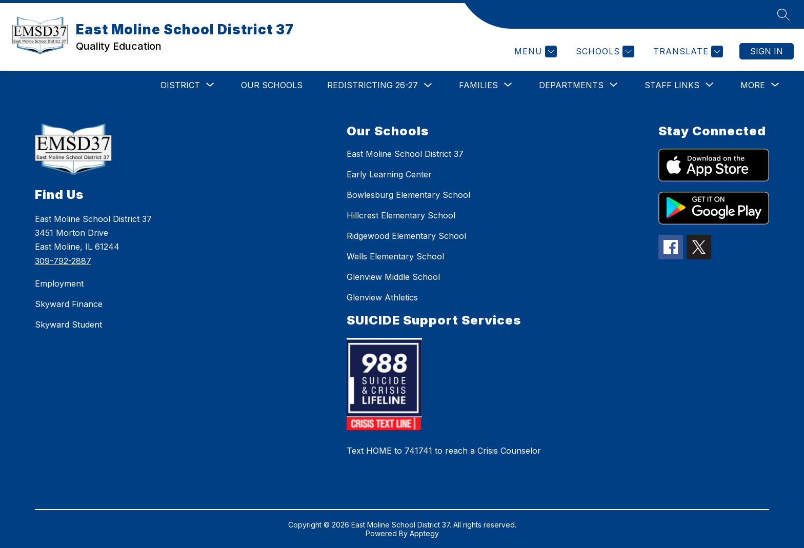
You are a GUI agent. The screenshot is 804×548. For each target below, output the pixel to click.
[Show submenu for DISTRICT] (180, 85)
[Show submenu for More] (752, 85)
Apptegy (424, 533)
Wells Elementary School (395, 256)
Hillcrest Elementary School (401, 215)
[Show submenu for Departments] (571, 85)
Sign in (766, 51)
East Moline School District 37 (405, 154)
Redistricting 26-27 (372, 85)
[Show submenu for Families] (478, 85)
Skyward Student (68, 324)
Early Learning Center (389, 174)
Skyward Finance (69, 304)
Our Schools (272, 85)
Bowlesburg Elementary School (408, 195)
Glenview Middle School (393, 277)
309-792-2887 (63, 261)
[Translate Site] (687, 51)
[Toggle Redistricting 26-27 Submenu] (428, 85)
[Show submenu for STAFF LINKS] (672, 85)
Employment (59, 283)
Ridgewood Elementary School (406, 236)
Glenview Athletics (382, 297)
